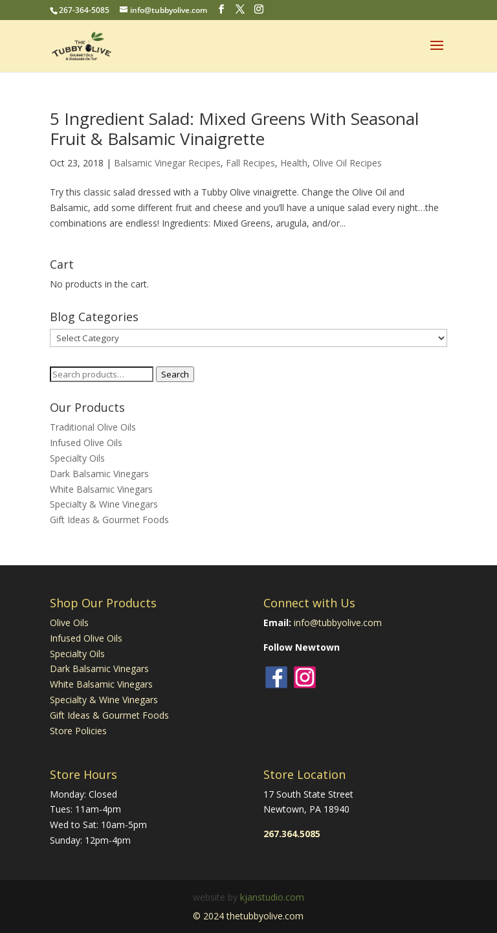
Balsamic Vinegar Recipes (167, 163)
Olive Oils (69, 622)
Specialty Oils (77, 458)
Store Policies (78, 731)
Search (175, 374)
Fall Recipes (250, 163)
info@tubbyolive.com (338, 622)
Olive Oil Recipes (347, 163)
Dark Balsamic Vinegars (99, 473)
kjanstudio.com (272, 897)
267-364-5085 (84, 10)
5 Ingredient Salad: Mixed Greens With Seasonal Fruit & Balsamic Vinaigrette (234, 128)
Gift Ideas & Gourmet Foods (109, 519)
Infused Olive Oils (86, 442)
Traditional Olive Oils (93, 427)
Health (293, 163)
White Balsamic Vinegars (101, 489)
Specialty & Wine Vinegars (104, 504)
